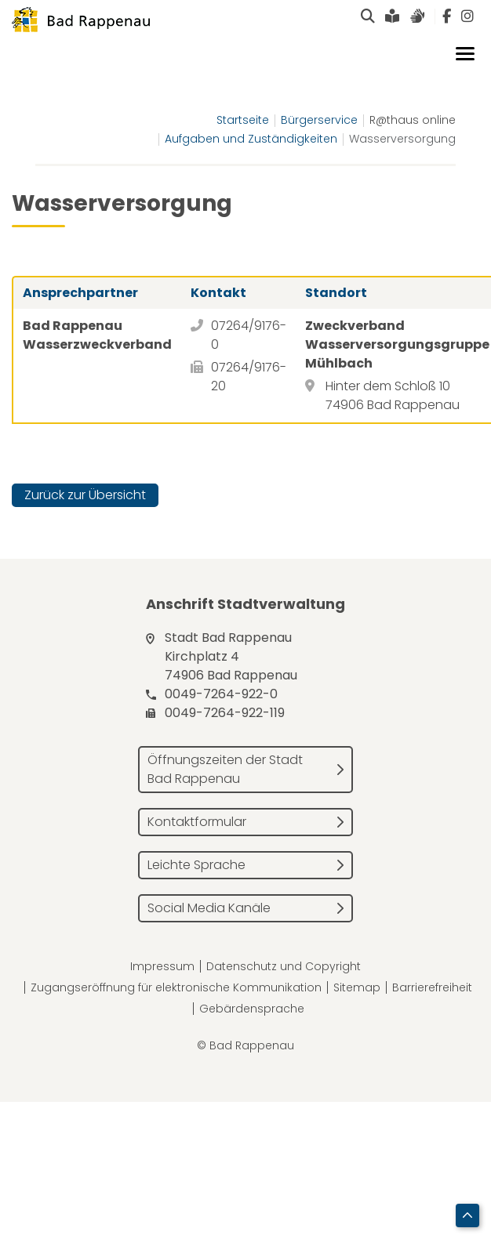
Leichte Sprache (196, 865)
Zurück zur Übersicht (85, 495)
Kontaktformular (196, 822)
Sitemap (356, 987)
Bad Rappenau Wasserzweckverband (97, 335)
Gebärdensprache (251, 1008)
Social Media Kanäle (209, 908)
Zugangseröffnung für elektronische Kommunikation (176, 987)
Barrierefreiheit (432, 987)
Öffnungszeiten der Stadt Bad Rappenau (225, 769)
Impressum (162, 966)
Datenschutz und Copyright (283, 966)
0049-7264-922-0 (221, 694)
